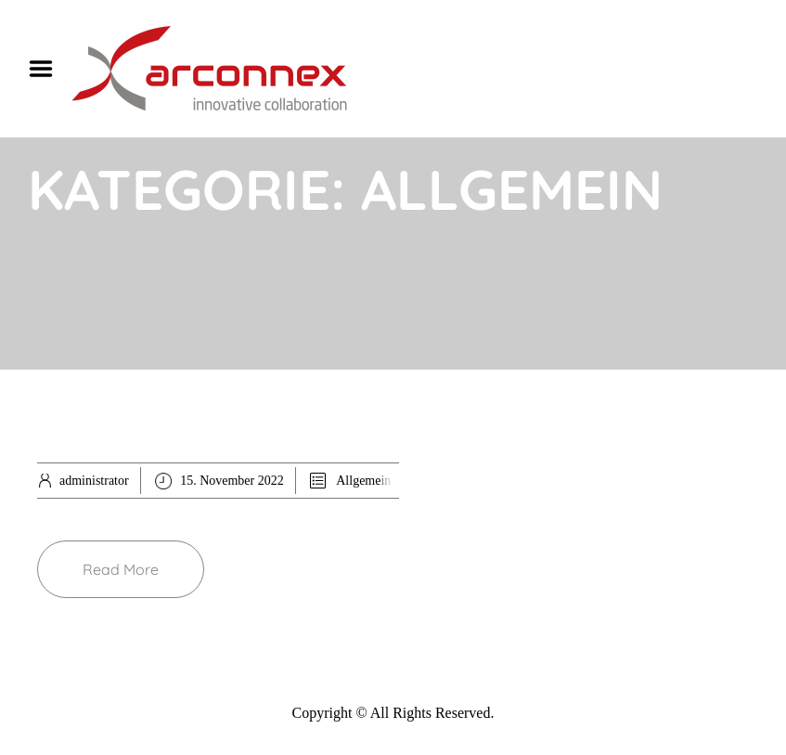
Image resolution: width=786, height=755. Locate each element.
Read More (121, 569)
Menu (47, 69)
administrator (94, 481)
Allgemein (363, 481)
